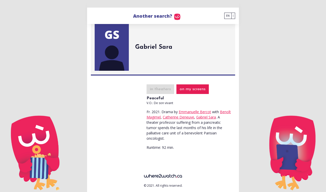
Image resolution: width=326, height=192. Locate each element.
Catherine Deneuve (178, 117)
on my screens (193, 89)
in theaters (160, 89)
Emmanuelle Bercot (195, 111)
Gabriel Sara (206, 117)
